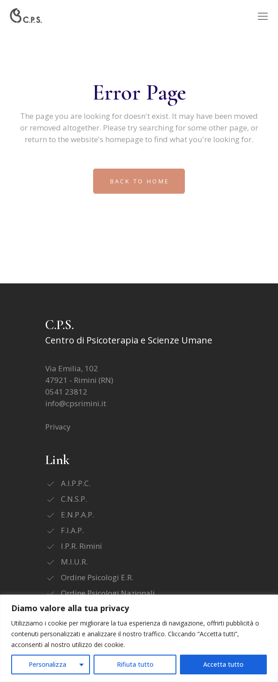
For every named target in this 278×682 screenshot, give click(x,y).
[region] (139, 638)
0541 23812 (66, 392)
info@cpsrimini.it (75, 403)
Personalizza (47, 664)
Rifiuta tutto (135, 664)
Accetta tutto (223, 664)
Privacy (58, 426)
